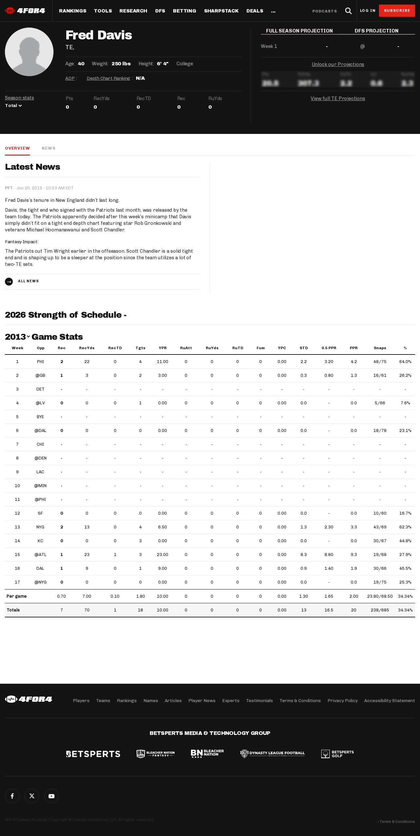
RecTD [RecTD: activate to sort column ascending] (115, 348)
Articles (173, 700)
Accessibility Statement (389, 700)
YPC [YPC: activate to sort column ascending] (282, 348)
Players (81, 700)
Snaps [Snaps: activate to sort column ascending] (380, 348)
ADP (69, 78)
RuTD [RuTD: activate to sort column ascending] (237, 348)
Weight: (100, 64)
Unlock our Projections (338, 69)
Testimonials (259, 700)
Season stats (19, 98)
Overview (17, 148)
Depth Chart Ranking (108, 78)
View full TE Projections (338, 103)
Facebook (12, 796)
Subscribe (397, 10)
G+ (51, 796)
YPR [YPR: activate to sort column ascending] (163, 348)
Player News (202, 700)
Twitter (32, 796)
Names (150, 700)
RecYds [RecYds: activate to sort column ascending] (86, 348)
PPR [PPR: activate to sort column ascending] (354, 348)
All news (28, 281)
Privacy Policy (342, 700)
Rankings (72, 11)
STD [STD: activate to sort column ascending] (304, 348)
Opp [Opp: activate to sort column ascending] (40, 348)
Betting (184, 11)
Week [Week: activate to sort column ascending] (17, 348)
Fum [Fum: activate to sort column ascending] (261, 348)
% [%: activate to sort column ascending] (405, 348)
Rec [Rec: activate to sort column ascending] (62, 348)
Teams (103, 700)
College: (185, 64)
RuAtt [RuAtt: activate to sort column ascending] (186, 348)
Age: (69, 64)
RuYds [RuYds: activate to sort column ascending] (212, 348)
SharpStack (221, 11)
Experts (231, 700)
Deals (254, 11)
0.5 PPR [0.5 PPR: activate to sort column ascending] (329, 348)
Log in (368, 11)
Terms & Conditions (300, 700)
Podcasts (324, 11)
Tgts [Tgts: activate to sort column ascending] (140, 348)
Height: (146, 64)
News (48, 148)
